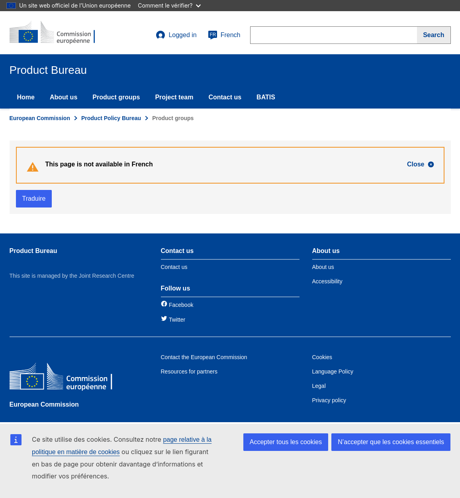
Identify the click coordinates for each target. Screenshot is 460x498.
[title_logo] (58, 33)
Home (26, 97)
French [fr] (224, 35)
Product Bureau (33, 250)
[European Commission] (67, 378)
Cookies (322, 357)
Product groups (116, 97)
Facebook (181, 305)
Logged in (176, 35)
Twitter (177, 319)
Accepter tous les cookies (286, 442)
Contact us (224, 97)
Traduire (34, 198)
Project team (174, 97)
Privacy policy (329, 400)
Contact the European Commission (204, 357)
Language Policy (333, 371)
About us (63, 97)
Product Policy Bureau (111, 118)
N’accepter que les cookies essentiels (391, 442)
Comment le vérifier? (169, 5)
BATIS (265, 97)
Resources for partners (189, 371)
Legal (319, 386)
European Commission (40, 118)
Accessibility (327, 281)
